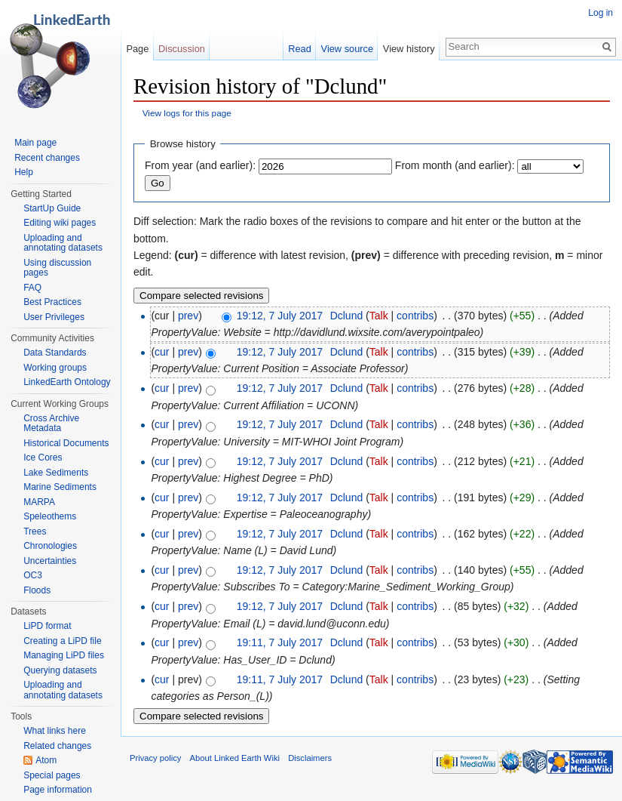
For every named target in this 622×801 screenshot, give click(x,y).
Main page (35, 142)
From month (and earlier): (455, 165)
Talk (378, 316)
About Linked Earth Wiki (235, 757)
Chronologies (50, 546)
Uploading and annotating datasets (63, 243)
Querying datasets (60, 670)
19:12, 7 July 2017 (280, 316)
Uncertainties (49, 561)
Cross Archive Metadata (51, 423)
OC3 (32, 575)
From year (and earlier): (200, 165)
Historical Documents (66, 443)
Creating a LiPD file (62, 641)
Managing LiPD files (63, 655)
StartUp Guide (52, 208)
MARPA (39, 502)
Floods (37, 590)
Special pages (51, 775)
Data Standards (54, 352)
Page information (57, 789)
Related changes (57, 746)
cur (162, 352)
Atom (46, 760)
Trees (34, 531)
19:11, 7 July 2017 (280, 642)
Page (137, 48)
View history (409, 48)
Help (23, 172)
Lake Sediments (55, 472)
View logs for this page (186, 113)
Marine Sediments (60, 487)
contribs (415, 316)
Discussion (181, 48)
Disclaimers (310, 757)
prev (188, 316)
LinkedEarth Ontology (66, 382)
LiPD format (47, 626)
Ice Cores (42, 457)
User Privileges (53, 317)
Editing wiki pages (59, 222)
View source (347, 48)
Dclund (346, 316)
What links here (54, 731)
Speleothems (49, 516)
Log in (600, 13)
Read (299, 48)
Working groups (55, 367)
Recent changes (47, 157)
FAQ (32, 287)
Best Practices (52, 302)
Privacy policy (155, 757)
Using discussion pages (57, 268)
